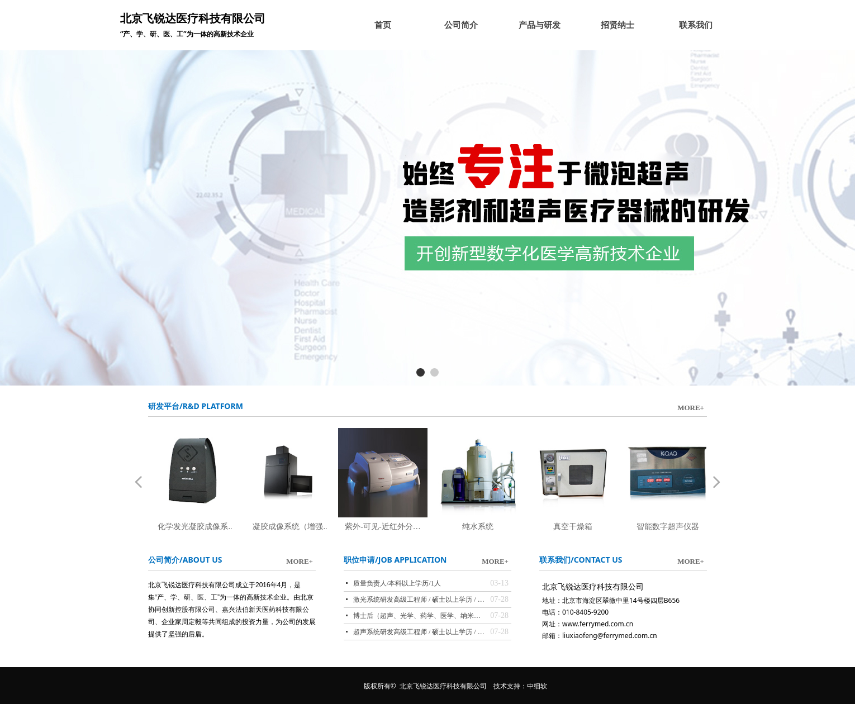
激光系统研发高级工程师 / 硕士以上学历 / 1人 (418, 599)
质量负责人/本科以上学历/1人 (397, 583)
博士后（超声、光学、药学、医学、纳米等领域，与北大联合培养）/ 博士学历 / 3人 (418, 616)
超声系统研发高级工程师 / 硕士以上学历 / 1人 (418, 632)
